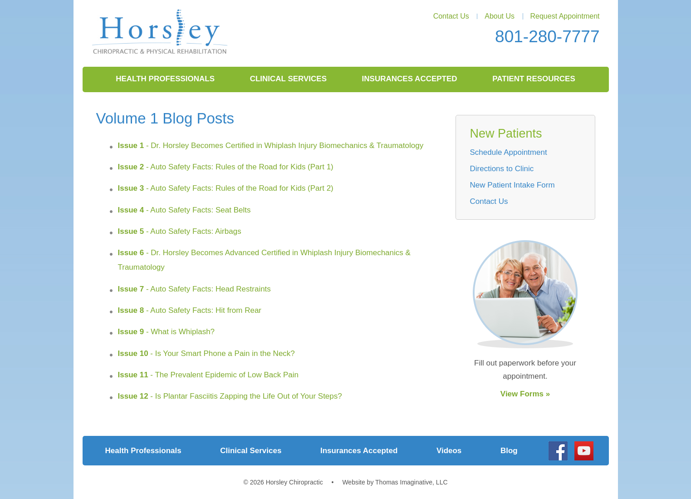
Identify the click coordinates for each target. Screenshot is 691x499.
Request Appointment (565, 16)
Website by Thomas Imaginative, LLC (394, 482)
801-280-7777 (547, 36)
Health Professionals (165, 78)
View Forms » (525, 394)
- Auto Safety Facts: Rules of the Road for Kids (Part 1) (225, 167)
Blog (509, 450)
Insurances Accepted (409, 78)
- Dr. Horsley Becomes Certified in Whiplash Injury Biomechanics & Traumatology (271, 145)
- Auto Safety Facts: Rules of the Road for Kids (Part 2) (225, 188)
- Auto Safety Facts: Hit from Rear (190, 310)
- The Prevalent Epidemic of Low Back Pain (208, 375)
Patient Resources (533, 78)
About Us (500, 16)
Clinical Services (288, 78)
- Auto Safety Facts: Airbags (179, 231)
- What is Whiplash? (166, 331)
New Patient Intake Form (512, 185)
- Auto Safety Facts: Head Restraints (194, 289)
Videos (448, 450)
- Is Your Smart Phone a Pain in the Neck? (206, 353)
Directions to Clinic (502, 168)
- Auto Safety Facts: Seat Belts (184, 210)
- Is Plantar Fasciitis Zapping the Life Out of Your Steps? (230, 396)
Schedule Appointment (508, 152)
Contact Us (451, 16)
